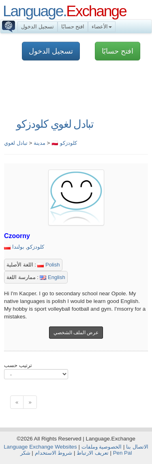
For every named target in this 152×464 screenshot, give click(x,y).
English (52, 277)
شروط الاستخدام (54, 453)
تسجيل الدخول (37, 27)
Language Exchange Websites (40, 447)
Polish (48, 265)
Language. (64, 10)
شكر (25, 453)
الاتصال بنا (137, 447)
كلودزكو (35, 247)
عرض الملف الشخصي (76, 332)
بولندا (18, 247)
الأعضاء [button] (102, 27)
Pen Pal (122, 453)
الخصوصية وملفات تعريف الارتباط (99, 450)
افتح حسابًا (73, 27)
